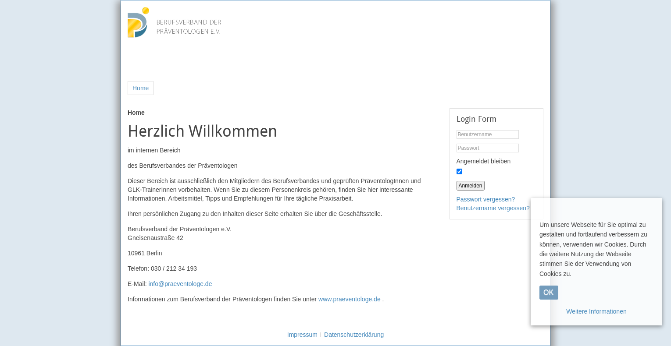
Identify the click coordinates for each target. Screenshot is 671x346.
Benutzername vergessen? (493, 208)
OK (548, 292)
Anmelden (470, 186)
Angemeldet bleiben (484, 161)
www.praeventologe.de (349, 299)
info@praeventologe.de (180, 283)
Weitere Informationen (596, 311)
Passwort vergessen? (486, 199)
